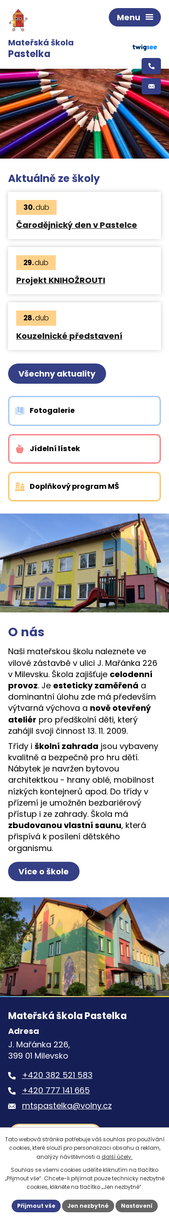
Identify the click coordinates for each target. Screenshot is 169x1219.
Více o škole (43, 871)
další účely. (117, 1157)
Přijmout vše (36, 1206)
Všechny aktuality (56, 373)
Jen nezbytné (88, 1206)
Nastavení (136, 1206)
